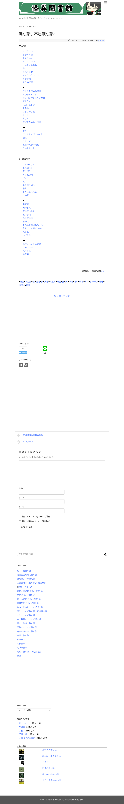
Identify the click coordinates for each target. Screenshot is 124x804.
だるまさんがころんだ (33, 134)
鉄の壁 (26, 195)
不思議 (28, 282)
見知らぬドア (29, 105)
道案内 (26, 108)
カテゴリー (47, 762)
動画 (19, 656)
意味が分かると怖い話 (27, 631)
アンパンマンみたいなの (34, 98)
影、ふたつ (24, 723)
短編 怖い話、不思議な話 (29, 652)
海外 (87, 282)
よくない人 (28, 58)
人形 (46, 282)
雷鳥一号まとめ (25, 587)
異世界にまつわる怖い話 (28, 603)
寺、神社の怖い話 (50, 774)
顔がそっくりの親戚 (32, 244)
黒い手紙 (27, 214)
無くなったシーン (31, 75)
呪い (76, 282)
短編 (28, 285)
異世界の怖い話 (49, 750)
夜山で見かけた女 (31, 145)
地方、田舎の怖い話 (51, 780)
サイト (22, 507)
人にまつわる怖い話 (26, 615)
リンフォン (25, 442)
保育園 (26, 254)
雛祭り (26, 131)
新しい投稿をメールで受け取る (36, 521)
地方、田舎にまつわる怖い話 (30, 607)
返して (26, 118)
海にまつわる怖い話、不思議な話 (32, 611)
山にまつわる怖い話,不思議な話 (31, 583)
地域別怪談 (22, 648)
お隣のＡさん (29, 164)
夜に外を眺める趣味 (32, 91)
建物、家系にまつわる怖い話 (30, 591)
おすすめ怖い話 (24, 571)
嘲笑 (25, 138)
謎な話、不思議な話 (26, 579)
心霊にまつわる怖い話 (27, 575)
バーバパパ (28, 247)
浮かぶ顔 (27, 79)
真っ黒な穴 (28, 175)
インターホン (29, 51)
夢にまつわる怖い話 (26, 595)
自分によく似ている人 (33, 228)
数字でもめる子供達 (32, 122)
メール (22, 498)
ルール (26, 115)
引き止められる (30, 192)
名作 (101, 282)
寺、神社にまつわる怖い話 (29, 619)
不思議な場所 (29, 185)
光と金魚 (27, 251)
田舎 (59, 282)
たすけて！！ (29, 141)
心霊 (22, 282)
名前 (21, 488)
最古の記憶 (28, 82)
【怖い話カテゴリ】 (62, 296)
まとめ (101, 40)
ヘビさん (27, 235)
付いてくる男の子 (31, 65)
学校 (81, 282)
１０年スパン (29, 61)
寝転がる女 (28, 72)
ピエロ (26, 178)
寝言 (25, 188)
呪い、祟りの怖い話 (26, 623)
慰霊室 (26, 232)
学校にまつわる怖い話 (27, 627)
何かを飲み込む (30, 94)
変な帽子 (27, 171)
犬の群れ (27, 208)
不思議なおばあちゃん (33, 225)
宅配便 (26, 204)
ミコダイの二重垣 (27, 738)
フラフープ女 (29, 112)
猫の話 (26, 221)
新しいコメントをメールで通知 (36, 516)
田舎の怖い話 (48, 768)
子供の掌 (23, 734)
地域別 (22, 285)
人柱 (21, 731)
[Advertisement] (40, 319)
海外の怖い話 (23, 635)
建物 (38, 282)
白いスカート (29, 148)
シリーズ (94, 282)
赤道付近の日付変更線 (30, 435)
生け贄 (22, 727)
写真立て (27, 101)
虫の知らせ (28, 168)
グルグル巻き (29, 211)
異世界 (53, 282)
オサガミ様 (28, 55)
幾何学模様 (28, 218)
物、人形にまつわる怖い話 (29, 599)
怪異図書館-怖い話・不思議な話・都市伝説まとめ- (64, 800)
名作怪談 (21, 643)
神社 (71, 282)
